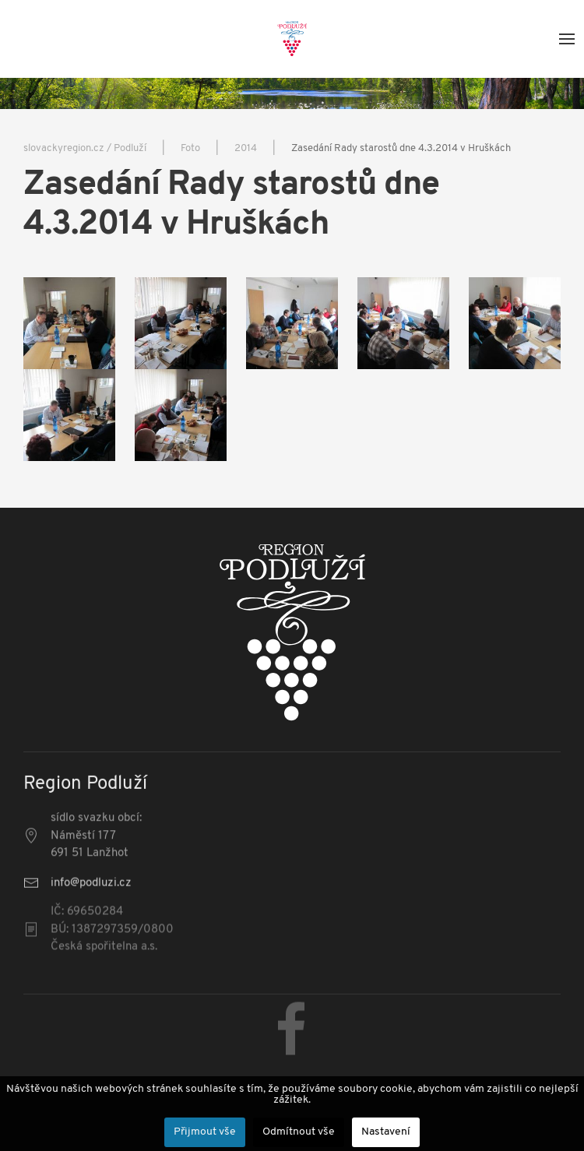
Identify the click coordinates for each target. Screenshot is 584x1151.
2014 (245, 148)
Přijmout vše (205, 1132)
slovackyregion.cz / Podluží (84, 148)
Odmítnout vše (298, 1132)
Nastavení (385, 1132)
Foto (190, 148)
